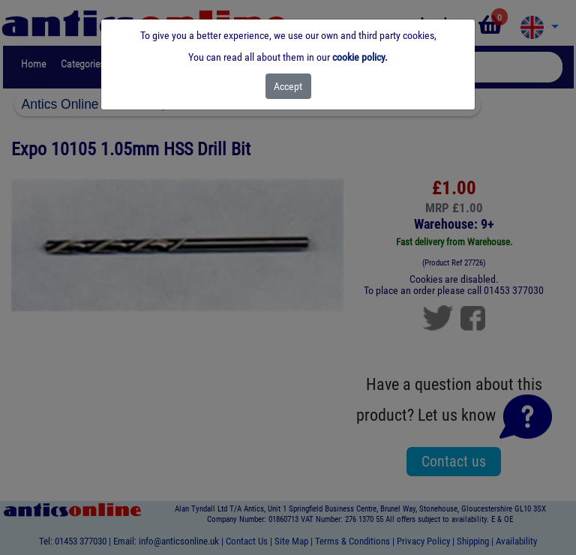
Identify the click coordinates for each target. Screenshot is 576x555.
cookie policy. (360, 57)
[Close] (288, 86)
